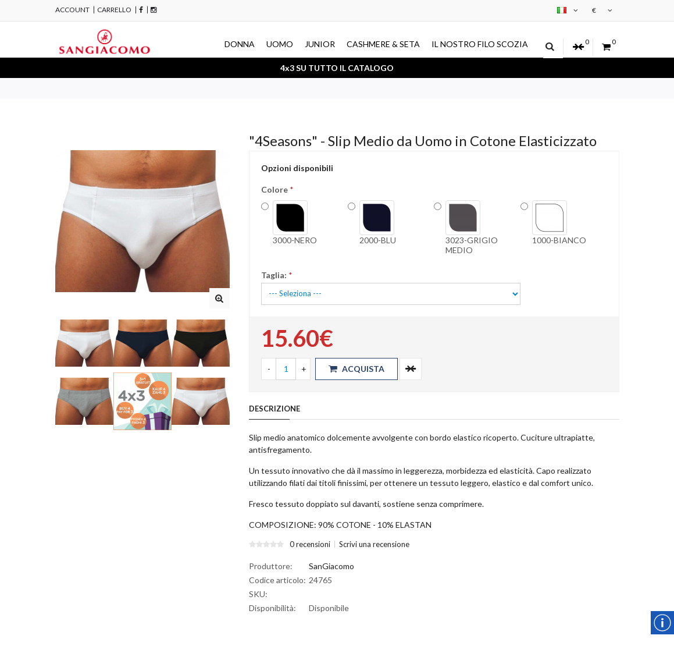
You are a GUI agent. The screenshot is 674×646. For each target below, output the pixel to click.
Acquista (356, 369)
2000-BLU (377, 222)
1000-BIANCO (559, 222)
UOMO (279, 44)
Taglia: (274, 275)
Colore (274, 189)
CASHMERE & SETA (383, 44)
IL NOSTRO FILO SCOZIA (479, 44)
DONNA (239, 44)
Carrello (114, 9)
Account (72, 9)
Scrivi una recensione (374, 544)
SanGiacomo (331, 566)
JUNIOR (320, 44)
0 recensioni (310, 544)
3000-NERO (295, 222)
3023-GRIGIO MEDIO (471, 227)
